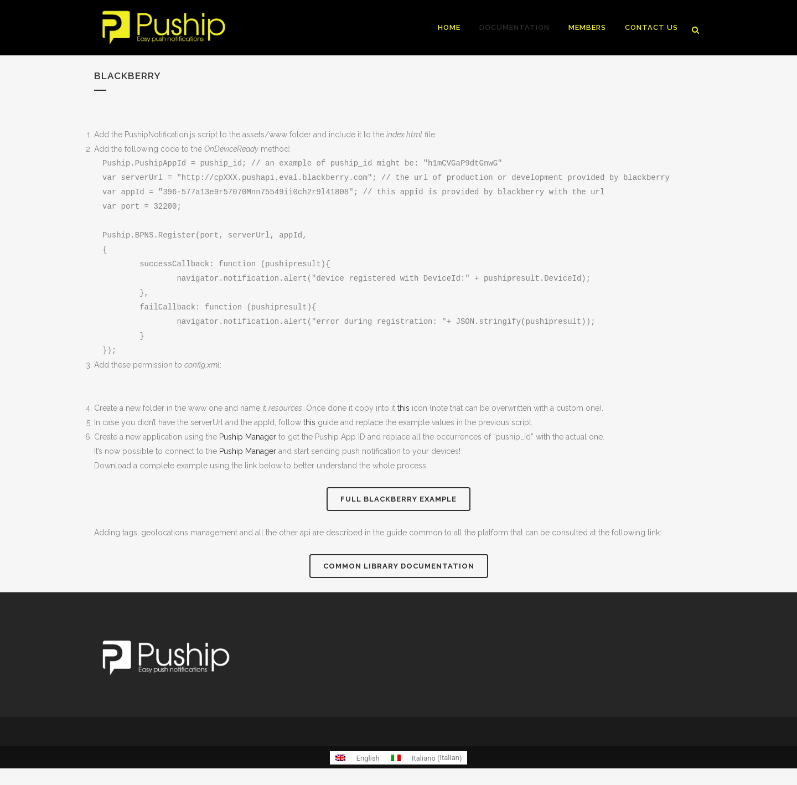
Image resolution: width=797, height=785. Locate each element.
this (403, 408)
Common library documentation (398, 566)
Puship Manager (247, 436)
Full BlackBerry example (398, 499)
